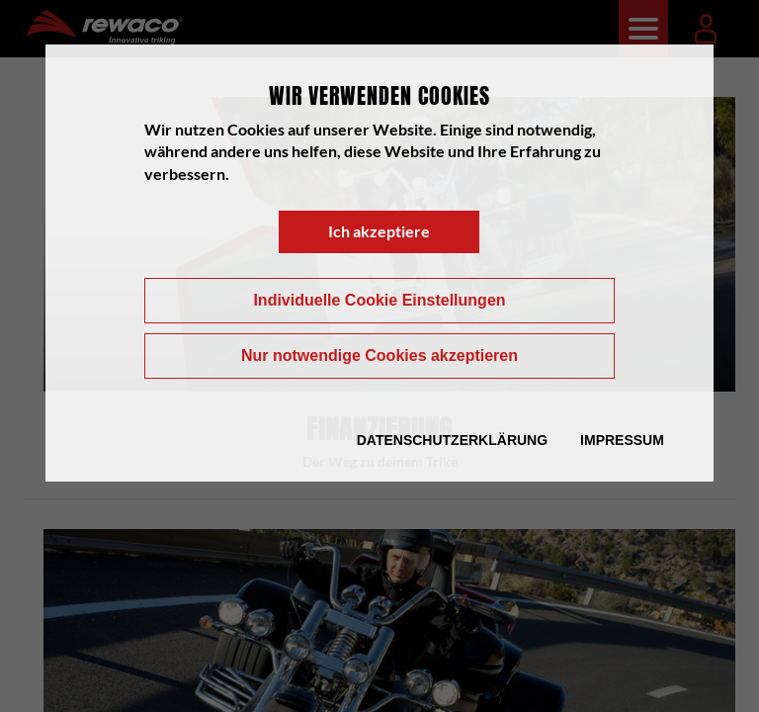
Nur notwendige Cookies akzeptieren (379, 355)
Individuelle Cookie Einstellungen (379, 300)
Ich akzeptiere (379, 231)
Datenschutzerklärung (452, 440)
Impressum (622, 440)
